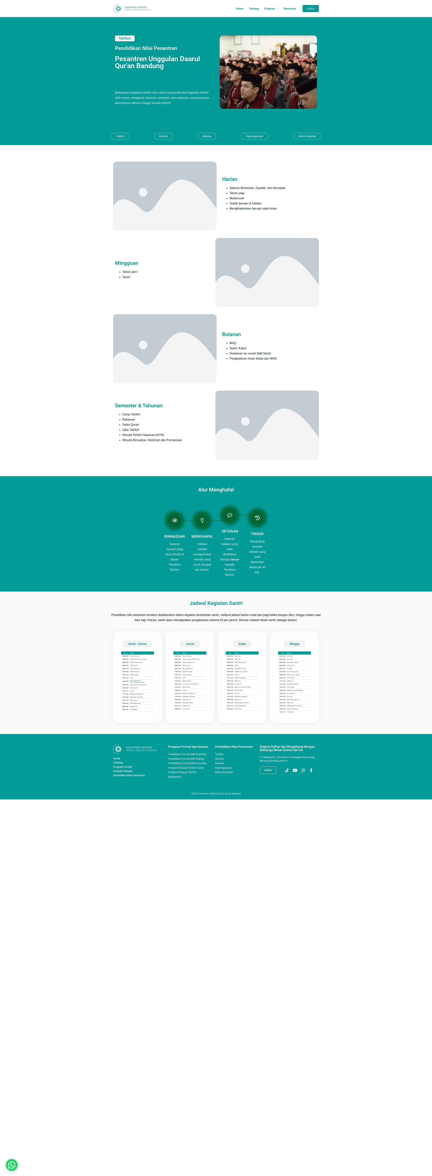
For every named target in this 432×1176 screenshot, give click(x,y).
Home (239, 8)
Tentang (254, 8)
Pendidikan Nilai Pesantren (129, 756)
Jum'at (190, 624)
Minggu (294, 624)
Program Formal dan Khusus (183, 729)
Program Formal (122, 747)
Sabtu (242, 624)
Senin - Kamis (137, 624)
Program (271, 8)
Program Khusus (122, 751)
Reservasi (290, 8)
